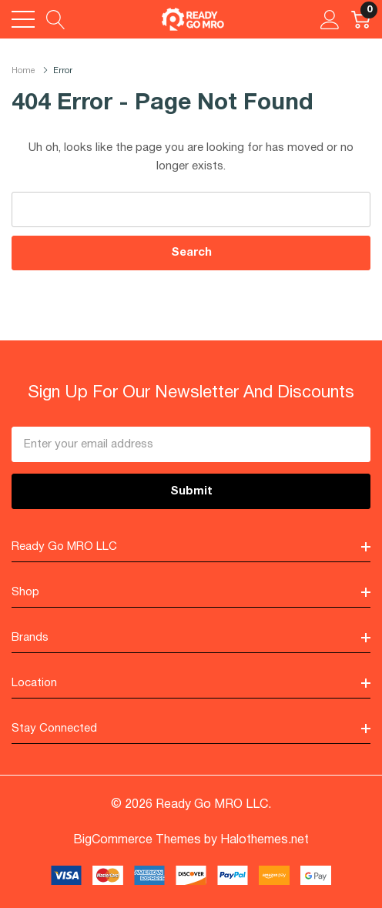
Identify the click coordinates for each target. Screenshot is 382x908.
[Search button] (55, 19)
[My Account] (330, 19)
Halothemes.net (264, 840)
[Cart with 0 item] (360, 19)
